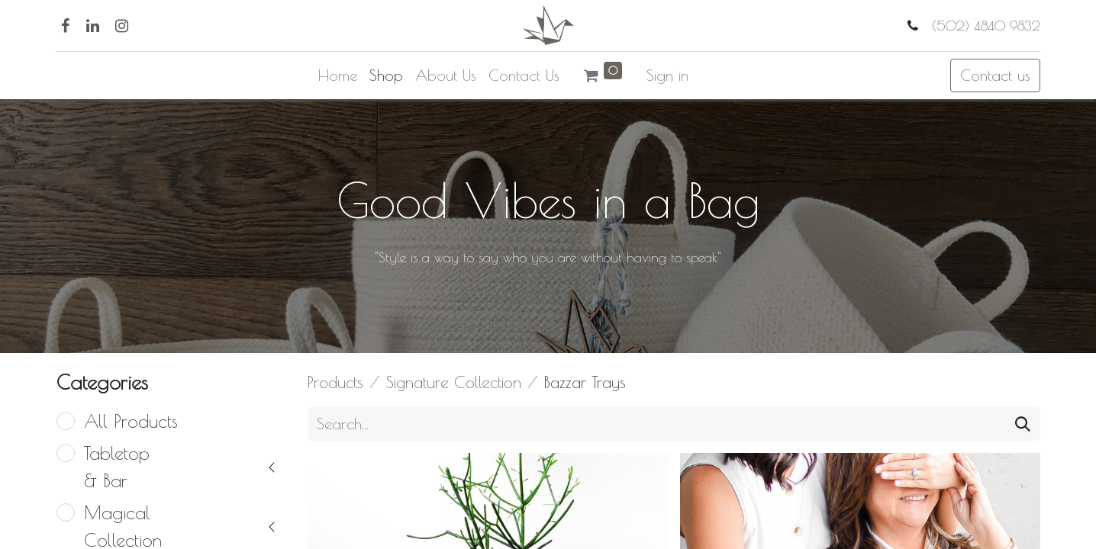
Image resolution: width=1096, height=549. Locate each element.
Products (335, 382)
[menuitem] (337, 75)
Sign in (667, 75)
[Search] (1022, 424)
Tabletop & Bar (117, 466)
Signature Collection (453, 382)
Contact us (995, 75)
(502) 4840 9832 (983, 26)
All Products (131, 421)
